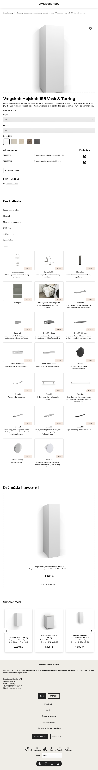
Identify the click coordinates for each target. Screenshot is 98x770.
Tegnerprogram (49, 716)
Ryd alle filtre (12, 170)
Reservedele (58, 736)
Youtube (60, 749)
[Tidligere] (6, 631)
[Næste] (92, 631)
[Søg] (39, 763)
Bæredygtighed (49, 722)
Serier (49, 710)
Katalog (54, 696)
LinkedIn (53, 749)
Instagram (37, 749)
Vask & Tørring (48, 13)
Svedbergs (7, 13)
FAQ (42, 696)
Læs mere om (9, 110)
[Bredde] (49, 130)
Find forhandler (12, 184)
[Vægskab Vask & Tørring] (18, 630)
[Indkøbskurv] (52, 763)
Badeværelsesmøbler (32, 13)
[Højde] (49, 119)
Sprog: (38, 755)
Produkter (18, 13)
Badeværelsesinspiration (49, 728)
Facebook (28, 749)
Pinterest (68, 749)
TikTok (45, 749)
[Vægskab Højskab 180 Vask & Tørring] (49, 540)
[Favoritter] (45, 763)
